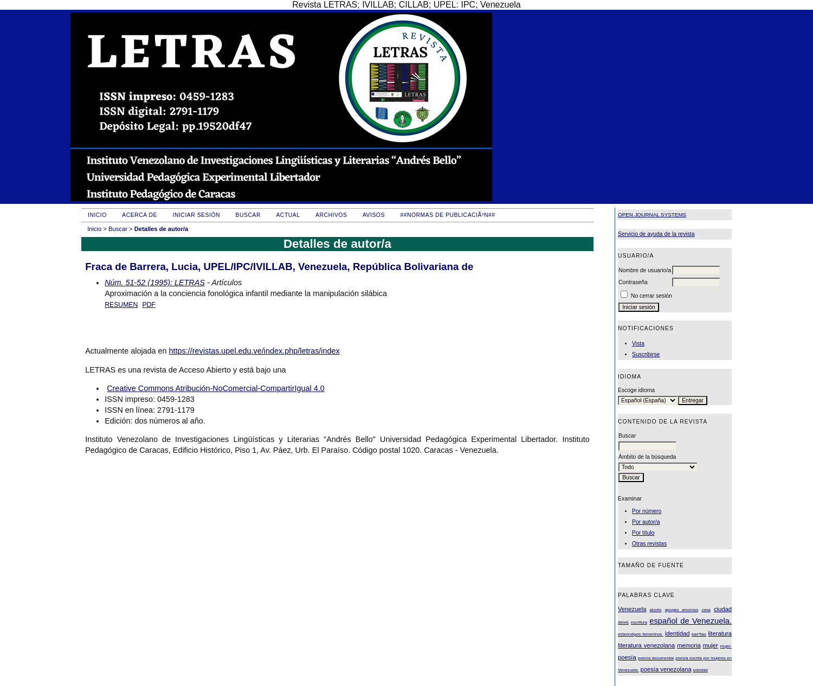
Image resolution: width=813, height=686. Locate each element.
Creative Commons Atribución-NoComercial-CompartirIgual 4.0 (215, 388)
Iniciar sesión (197, 215)
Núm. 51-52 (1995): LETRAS (155, 282)
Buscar (248, 215)
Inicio (97, 215)
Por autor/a (646, 522)
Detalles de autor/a (161, 229)
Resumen (121, 305)
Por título (643, 533)
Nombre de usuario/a (644, 270)
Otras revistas (649, 544)
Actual (288, 215)
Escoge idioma (636, 390)
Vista (638, 344)
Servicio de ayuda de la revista (656, 234)
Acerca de (139, 215)
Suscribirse (646, 354)
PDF (148, 305)
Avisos (374, 215)
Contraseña (633, 282)
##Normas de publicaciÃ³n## (447, 215)
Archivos (331, 215)
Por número (646, 511)
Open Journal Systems (652, 214)
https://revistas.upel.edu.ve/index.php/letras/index (254, 351)
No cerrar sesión (651, 296)
